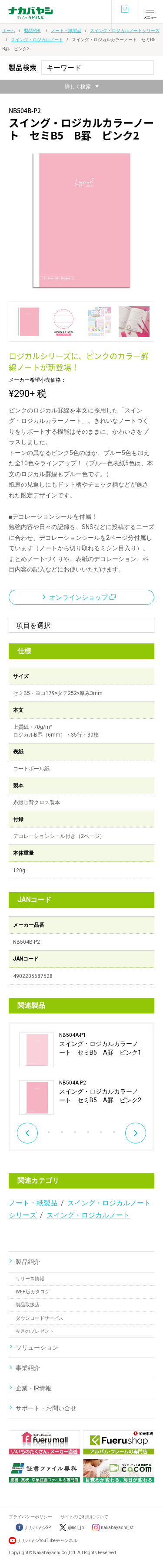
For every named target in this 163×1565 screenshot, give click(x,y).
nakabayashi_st (117, 1527)
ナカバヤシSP (33, 1527)
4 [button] (62, 1130)
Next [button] (135, 1133)
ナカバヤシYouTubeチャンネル (47, 1540)
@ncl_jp (76, 1527)
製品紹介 (32, 30)
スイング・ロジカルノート (37, 39)
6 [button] (88, 1130)
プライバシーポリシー (30, 1516)
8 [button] (114, 1130)
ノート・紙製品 (66, 30)
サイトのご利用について (84, 1516)
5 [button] (75, 1130)
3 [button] (49, 1130)
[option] (81, 1074)
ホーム (8, 30)
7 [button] (101, 1130)
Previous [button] (27, 1133)
